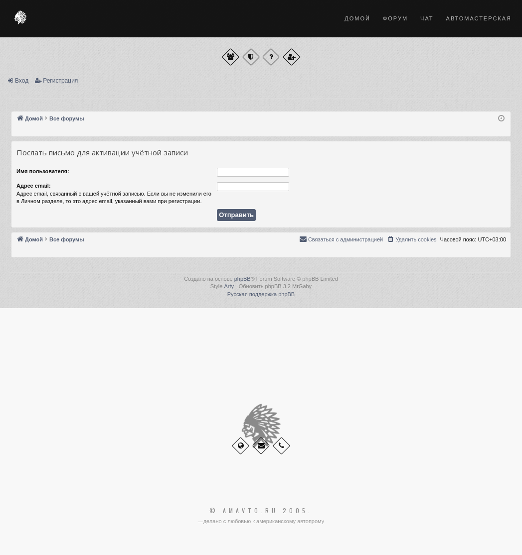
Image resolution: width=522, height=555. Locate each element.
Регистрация (60, 80)
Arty (229, 286)
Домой (357, 18)
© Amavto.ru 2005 (258, 511)
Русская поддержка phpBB (261, 294)
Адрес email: (33, 186)
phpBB (242, 279)
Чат (427, 18)
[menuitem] (411, 239)
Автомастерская (479, 18)
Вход (21, 80)
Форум (395, 18)
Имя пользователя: (42, 171)
